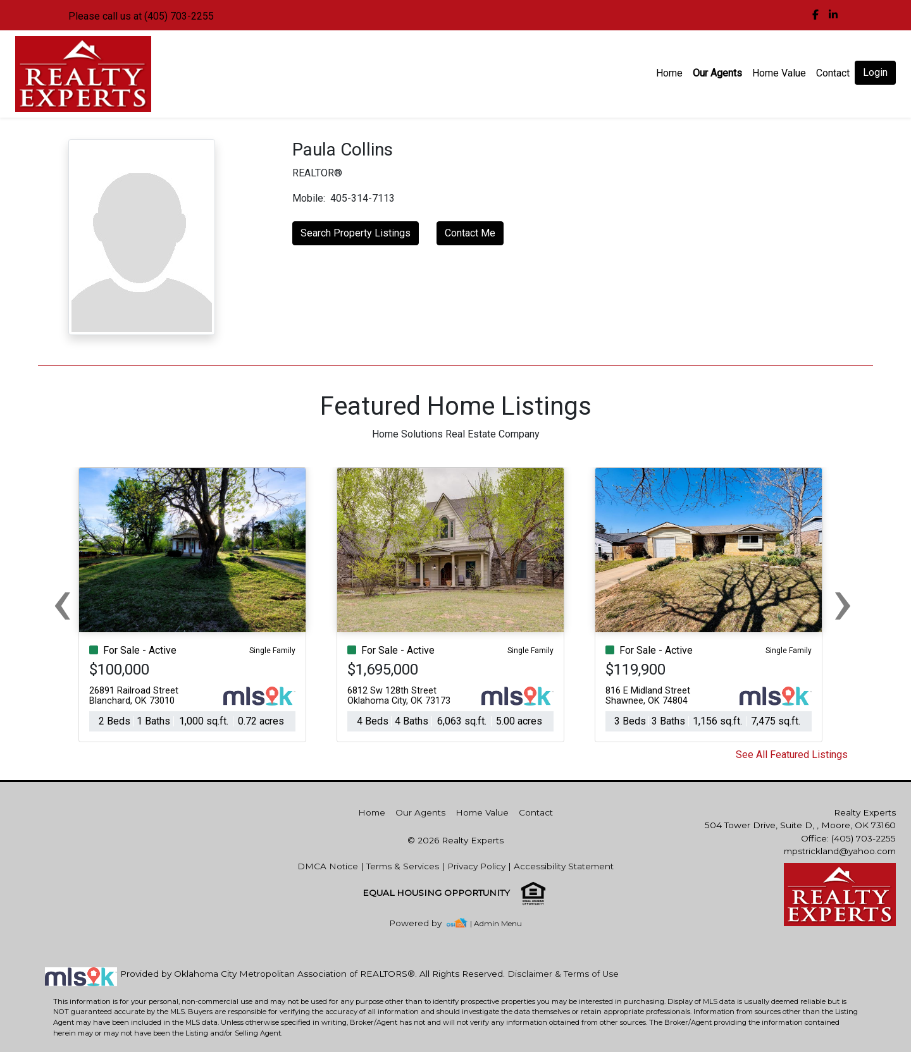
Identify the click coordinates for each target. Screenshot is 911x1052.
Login (875, 72)
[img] (815, 15)
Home (669, 73)
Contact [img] (833, 73)
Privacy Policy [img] (476, 866)
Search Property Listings (356, 233)
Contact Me (470, 233)
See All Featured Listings (792, 755)
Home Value (779, 73)
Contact (536, 812)
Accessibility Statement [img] (564, 866)
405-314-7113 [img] (362, 198)
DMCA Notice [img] (327, 866)
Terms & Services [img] (402, 866)
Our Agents (717, 73)
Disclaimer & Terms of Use (563, 974)
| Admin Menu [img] (496, 923)
